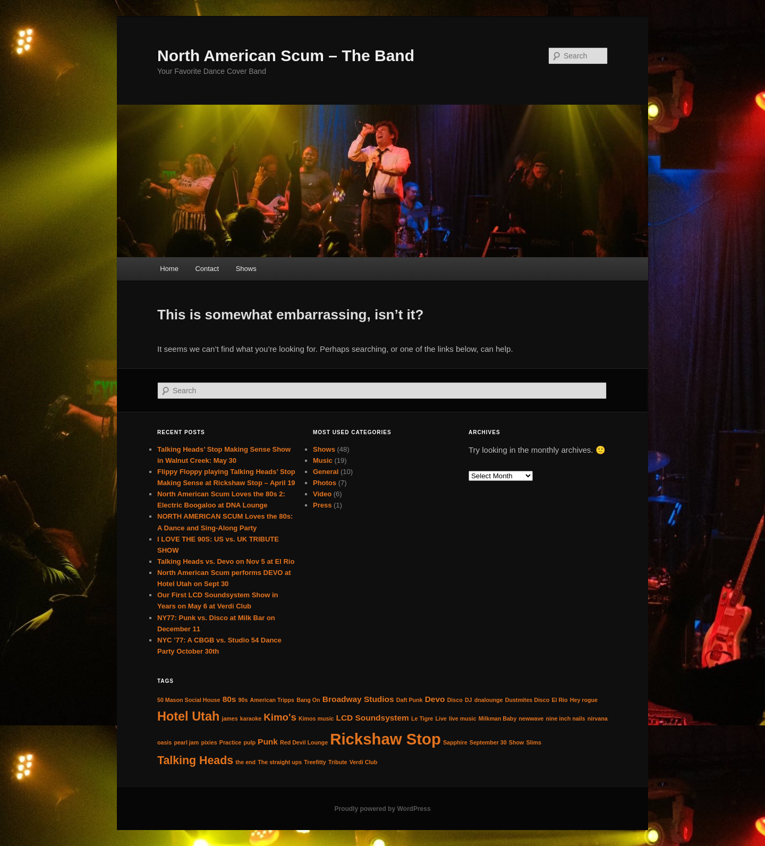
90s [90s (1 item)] (243, 700)
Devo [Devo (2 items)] (435, 699)
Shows (246, 269)
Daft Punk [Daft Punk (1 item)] (409, 700)
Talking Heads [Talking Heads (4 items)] (195, 760)
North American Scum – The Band (285, 55)
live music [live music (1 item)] (463, 718)
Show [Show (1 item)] (516, 742)
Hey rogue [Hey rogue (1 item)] (584, 700)
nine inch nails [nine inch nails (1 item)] (565, 718)
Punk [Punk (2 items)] (268, 741)
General (325, 472)
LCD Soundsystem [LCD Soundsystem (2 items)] (372, 717)
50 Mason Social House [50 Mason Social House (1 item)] (188, 700)
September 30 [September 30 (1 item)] (488, 742)
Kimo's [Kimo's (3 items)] (280, 717)
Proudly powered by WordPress (382, 809)
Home (169, 269)
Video (322, 494)
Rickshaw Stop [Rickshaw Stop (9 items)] (385, 739)
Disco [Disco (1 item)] (455, 700)
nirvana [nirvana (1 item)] (598, 718)
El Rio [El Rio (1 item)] (559, 700)
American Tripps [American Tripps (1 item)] (272, 700)
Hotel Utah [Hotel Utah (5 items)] (188, 716)
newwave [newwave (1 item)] (530, 718)
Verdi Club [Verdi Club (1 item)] (364, 762)
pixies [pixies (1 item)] (209, 742)
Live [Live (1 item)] (440, 718)
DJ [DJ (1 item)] (468, 700)
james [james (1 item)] (229, 718)
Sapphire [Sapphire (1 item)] (455, 742)
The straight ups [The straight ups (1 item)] (280, 762)
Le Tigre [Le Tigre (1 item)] (422, 718)
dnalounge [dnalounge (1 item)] (488, 700)
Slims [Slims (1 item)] (533, 742)
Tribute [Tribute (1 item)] (337, 762)
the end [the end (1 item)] (245, 762)
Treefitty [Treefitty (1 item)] (315, 762)
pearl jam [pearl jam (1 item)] (186, 742)
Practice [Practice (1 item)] (230, 742)
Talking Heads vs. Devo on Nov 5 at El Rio (225, 561)
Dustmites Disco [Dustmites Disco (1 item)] (527, 700)
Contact (207, 269)
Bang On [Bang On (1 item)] (308, 700)
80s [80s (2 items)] (229, 699)
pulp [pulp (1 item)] (249, 742)
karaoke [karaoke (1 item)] (250, 718)
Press (322, 505)
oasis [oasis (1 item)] (164, 742)
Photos (324, 483)
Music (323, 460)
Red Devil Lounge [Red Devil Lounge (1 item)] (304, 742)
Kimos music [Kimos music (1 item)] (316, 718)
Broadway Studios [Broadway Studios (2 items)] (358, 699)
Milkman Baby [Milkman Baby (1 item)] (498, 718)
